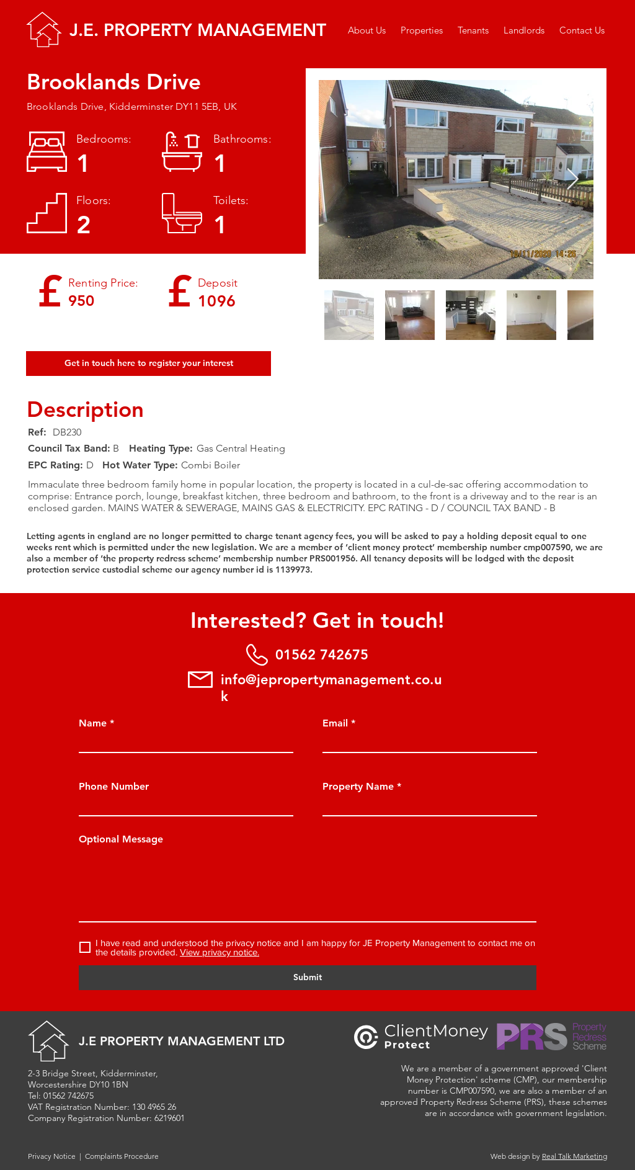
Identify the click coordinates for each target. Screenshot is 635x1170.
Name (93, 723)
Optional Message (121, 839)
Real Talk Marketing (574, 1156)
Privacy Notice (52, 1156)
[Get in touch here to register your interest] (148, 363)
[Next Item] (572, 179)
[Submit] (307, 977)
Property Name (358, 787)
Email (335, 723)
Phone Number (114, 787)
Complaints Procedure (122, 1156)
